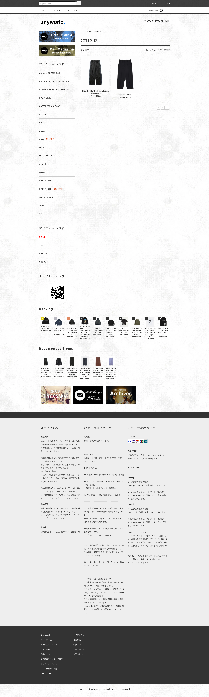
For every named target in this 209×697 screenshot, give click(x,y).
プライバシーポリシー (50, 664)
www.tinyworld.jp (157, 20)
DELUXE (89, 32)
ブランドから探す (54, 10)
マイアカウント (79, 635)
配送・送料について (49, 649)
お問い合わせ (78, 654)
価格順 (160, 49)
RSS (42, 673)
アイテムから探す (71, 10)
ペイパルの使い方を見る (138, 562)
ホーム (42, 10)
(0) (167, 4)
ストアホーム (46, 640)
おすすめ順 (151, 49)
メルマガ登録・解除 (149, 10)
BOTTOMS (97, 32)
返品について (46, 654)
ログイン (154, 4)
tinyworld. (45, 635)
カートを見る (78, 649)
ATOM (48, 673)
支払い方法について (49, 644)
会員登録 (77, 640)
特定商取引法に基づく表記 (52, 659)
